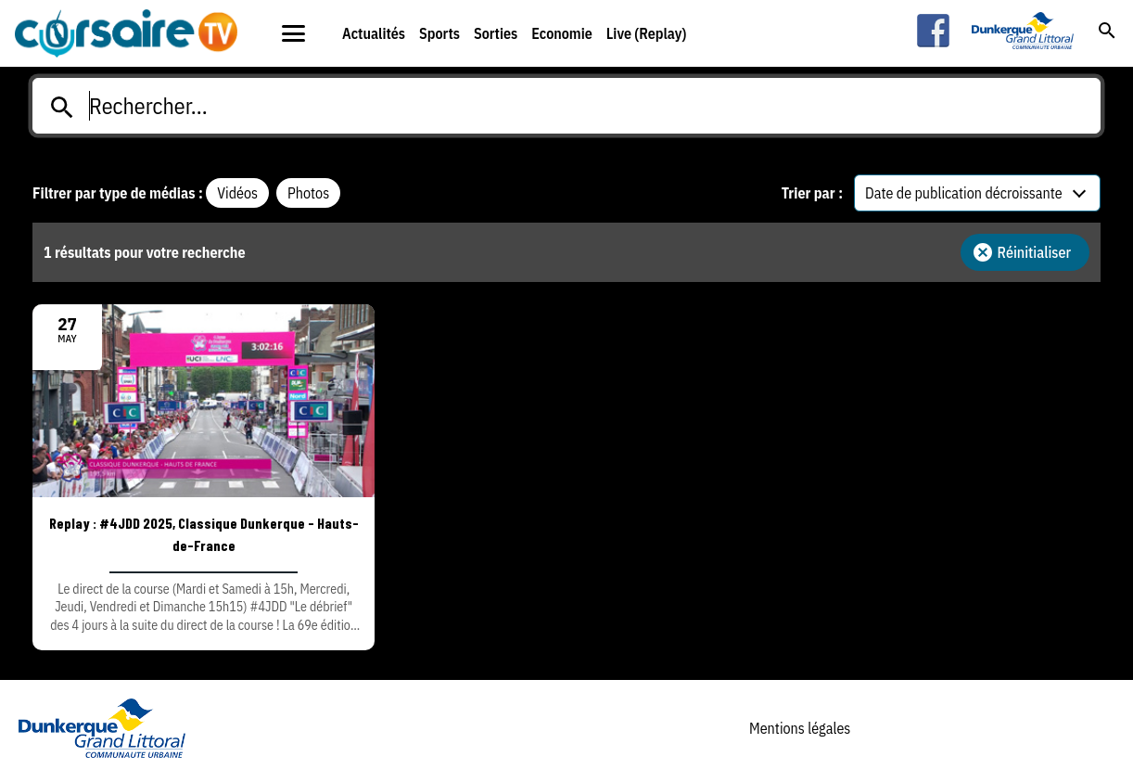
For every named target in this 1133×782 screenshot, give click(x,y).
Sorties (495, 33)
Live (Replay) (646, 33)
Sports (439, 33)
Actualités (373, 33)
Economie (561, 33)
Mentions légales (799, 728)
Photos (308, 193)
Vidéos (237, 193)
